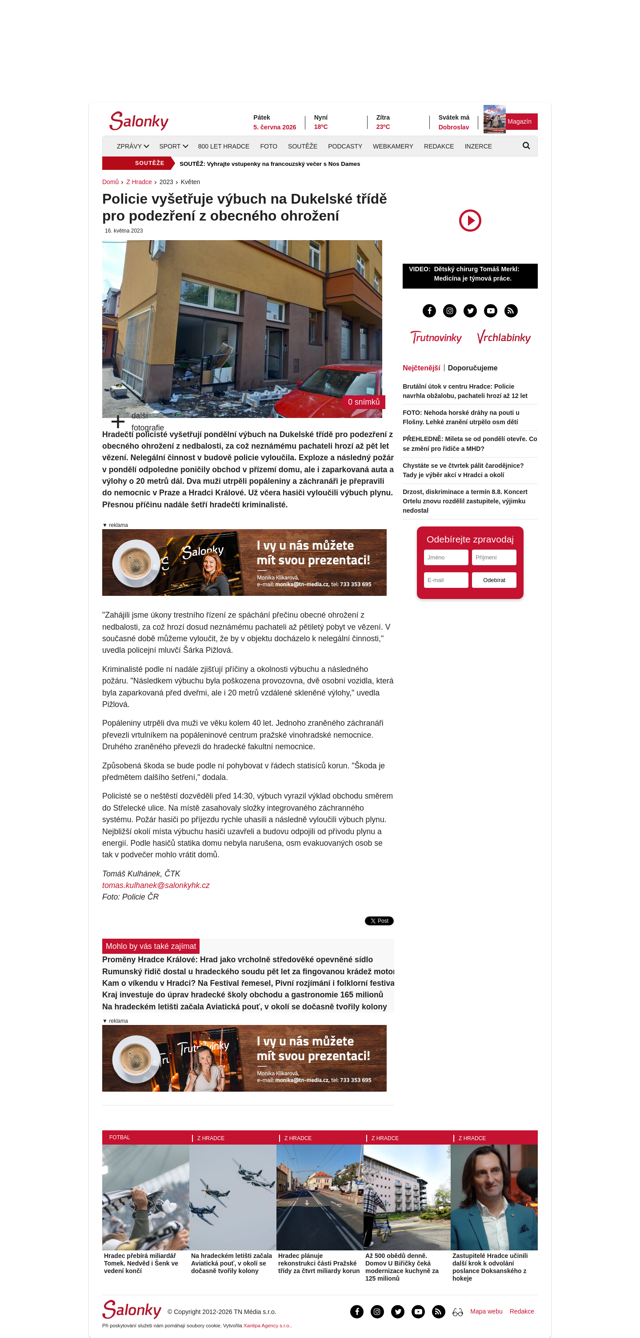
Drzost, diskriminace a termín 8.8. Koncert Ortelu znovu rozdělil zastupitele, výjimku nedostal (465, 501)
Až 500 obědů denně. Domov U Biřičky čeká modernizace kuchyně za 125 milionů (402, 1267)
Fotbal (119, 1137)
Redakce (439, 146)
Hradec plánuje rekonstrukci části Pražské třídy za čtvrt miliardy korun (319, 1263)
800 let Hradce (224, 146)
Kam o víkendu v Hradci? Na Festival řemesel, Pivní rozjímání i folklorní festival (248, 983)
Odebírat (494, 580)
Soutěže (302, 146)
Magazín (520, 121)
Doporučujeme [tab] (473, 368)
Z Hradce (139, 181)
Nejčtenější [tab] (421, 368)
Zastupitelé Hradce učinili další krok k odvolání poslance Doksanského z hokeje (490, 1267)
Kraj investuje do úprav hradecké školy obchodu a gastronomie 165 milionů (243, 994)
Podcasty (345, 146)
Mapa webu (486, 1311)
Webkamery (393, 146)
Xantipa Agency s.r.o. (267, 1325)
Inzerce (478, 146)
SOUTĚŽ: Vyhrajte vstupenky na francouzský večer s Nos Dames (270, 164)
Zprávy (129, 146)
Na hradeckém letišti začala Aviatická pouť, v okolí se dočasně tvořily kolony (244, 1006)
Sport (169, 146)
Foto (268, 146)
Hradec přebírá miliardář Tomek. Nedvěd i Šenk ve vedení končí (141, 1263)
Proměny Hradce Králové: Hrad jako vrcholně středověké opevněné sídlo (237, 959)
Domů (110, 181)
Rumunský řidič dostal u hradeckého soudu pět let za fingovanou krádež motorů (248, 971)
